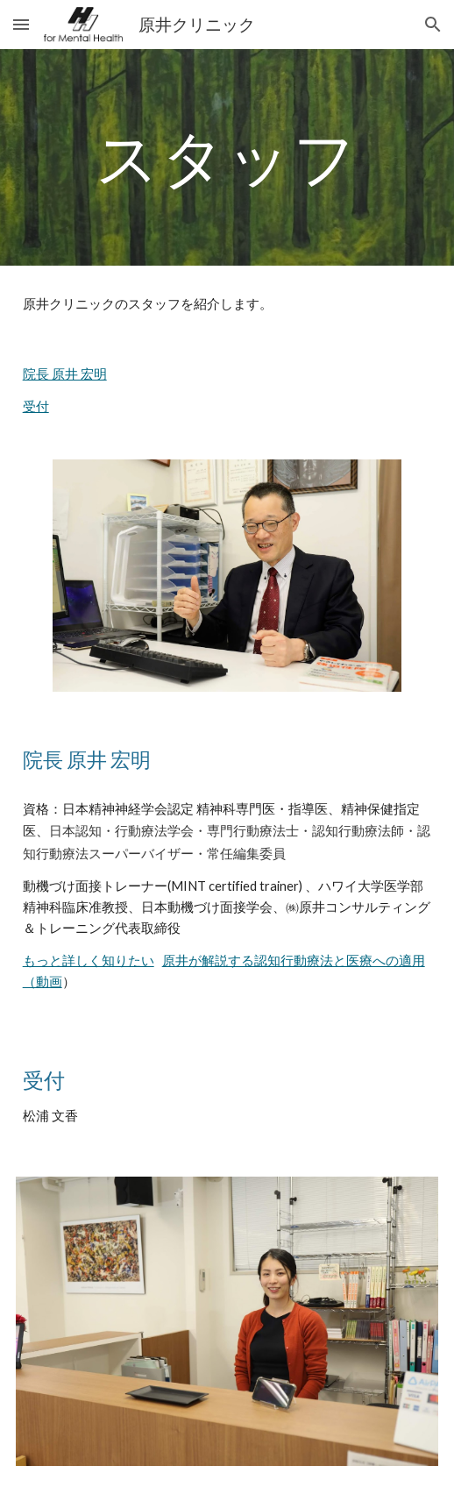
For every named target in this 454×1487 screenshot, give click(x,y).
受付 (36, 406)
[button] (21, 24)
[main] (227, 157)
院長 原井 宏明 (65, 373)
